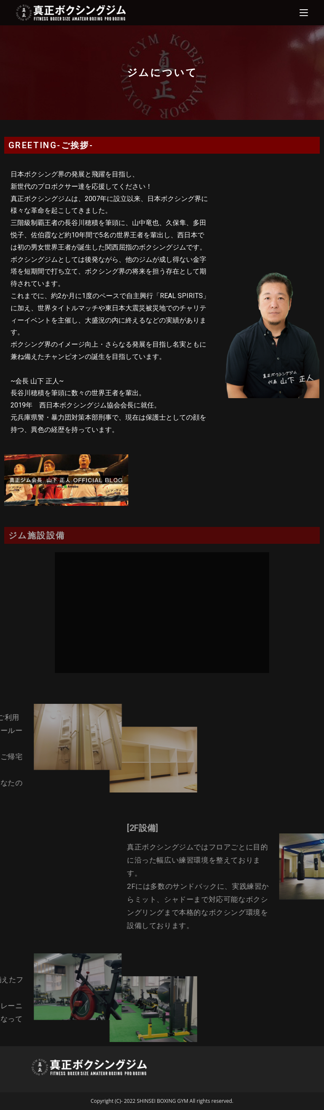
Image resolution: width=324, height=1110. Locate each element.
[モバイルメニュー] (304, 12)
